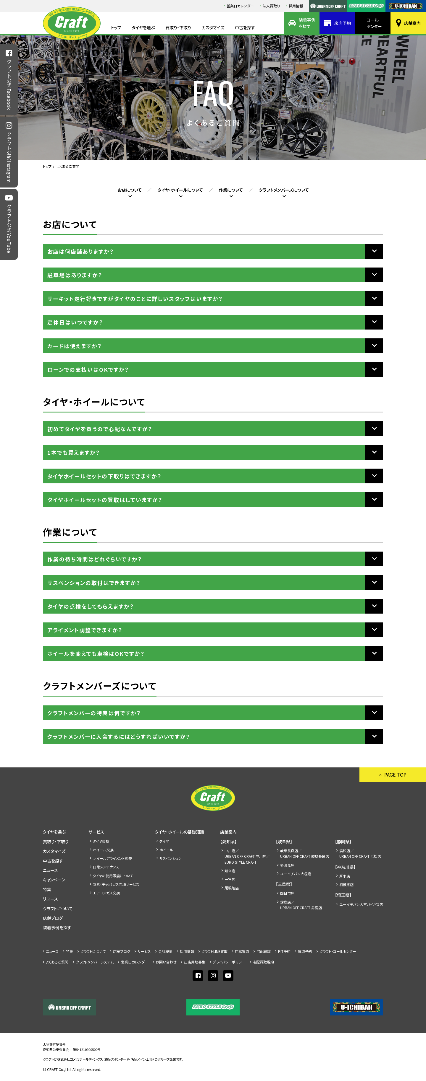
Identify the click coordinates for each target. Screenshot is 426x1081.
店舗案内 (412, 23)
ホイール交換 (103, 849)
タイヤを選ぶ (143, 27)
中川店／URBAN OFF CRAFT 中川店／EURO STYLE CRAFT (247, 856)
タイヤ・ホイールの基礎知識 (179, 832)
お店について (129, 190)
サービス (96, 832)
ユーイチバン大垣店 (295, 873)
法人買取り (271, 5)
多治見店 (287, 865)
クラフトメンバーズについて (284, 190)
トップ (116, 27)
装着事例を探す (307, 23)
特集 (47, 889)
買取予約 (305, 951)
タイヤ (164, 841)
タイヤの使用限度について (113, 875)
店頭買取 (242, 951)
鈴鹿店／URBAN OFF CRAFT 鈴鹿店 (301, 904)
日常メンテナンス (106, 866)
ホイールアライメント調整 (112, 858)
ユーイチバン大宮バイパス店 (361, 904)
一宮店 (230, 879)
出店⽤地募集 (194, 961)
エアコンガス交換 (106, 892)
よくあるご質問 (57, 961)
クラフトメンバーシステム (95, 961)
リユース (50, 899)
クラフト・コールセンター (338, 951)
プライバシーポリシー (229, 961)
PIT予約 (284, 951)
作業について (231, 190)
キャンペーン (54, 880)
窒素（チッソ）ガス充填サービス (116, 884)
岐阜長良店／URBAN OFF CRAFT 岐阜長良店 (304, 853)
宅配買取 (263, 951)
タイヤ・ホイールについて (180, 190)
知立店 (230, 870)
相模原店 (346, 884)
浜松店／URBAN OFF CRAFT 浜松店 (360, 853)
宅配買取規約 (263, 961)
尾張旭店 (232, 887)
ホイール (166, 849)
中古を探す (245, 27)
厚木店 (344, 875)
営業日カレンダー (240, 5)
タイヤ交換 (101, 841)
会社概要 (165, 951)
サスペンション (170, 858)
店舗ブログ (53, 918)
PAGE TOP (395, 774)
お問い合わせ (166, 961)
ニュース (50, 870)
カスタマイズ (213, 27)
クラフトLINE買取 (214, 951)
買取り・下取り (178, 27)
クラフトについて (57, 909)
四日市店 (287, 893)
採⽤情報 (296, 5)
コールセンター (374, 23)
